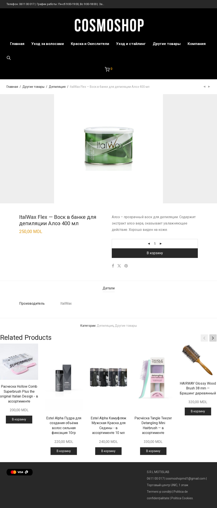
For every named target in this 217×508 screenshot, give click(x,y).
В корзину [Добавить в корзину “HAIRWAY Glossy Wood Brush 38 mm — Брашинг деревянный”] (198, 411)
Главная (17, 43)
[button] (213, 338)
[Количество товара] (155, 243)
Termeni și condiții (159, 491)
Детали (109, 288)
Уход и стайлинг (131, 43)
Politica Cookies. (182, 498)
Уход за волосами (47, 43)
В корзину (155, 253)
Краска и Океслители (90, 43)
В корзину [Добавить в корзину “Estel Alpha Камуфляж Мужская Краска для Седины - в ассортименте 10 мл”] (108, 451)
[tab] (109, 288)
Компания (197, 43)
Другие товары (167, 43)
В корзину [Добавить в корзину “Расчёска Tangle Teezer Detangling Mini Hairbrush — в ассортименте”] (153, 451)
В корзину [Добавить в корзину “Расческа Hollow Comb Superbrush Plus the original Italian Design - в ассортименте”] (19, 419)
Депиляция (57, 86)
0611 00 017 (26, 4)
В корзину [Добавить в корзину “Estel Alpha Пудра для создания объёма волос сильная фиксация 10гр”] (64, 451)
